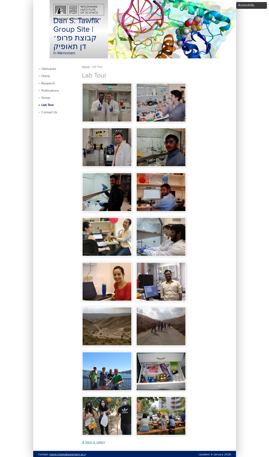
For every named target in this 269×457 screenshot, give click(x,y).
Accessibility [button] (246, 5)
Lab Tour (47, 105)
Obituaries (48, 69)
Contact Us (49, 112)
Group (45, 98)
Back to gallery (95, 442)
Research (48, 83)
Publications (50, 91)
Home (45, 76)
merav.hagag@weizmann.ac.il (67, 454)
